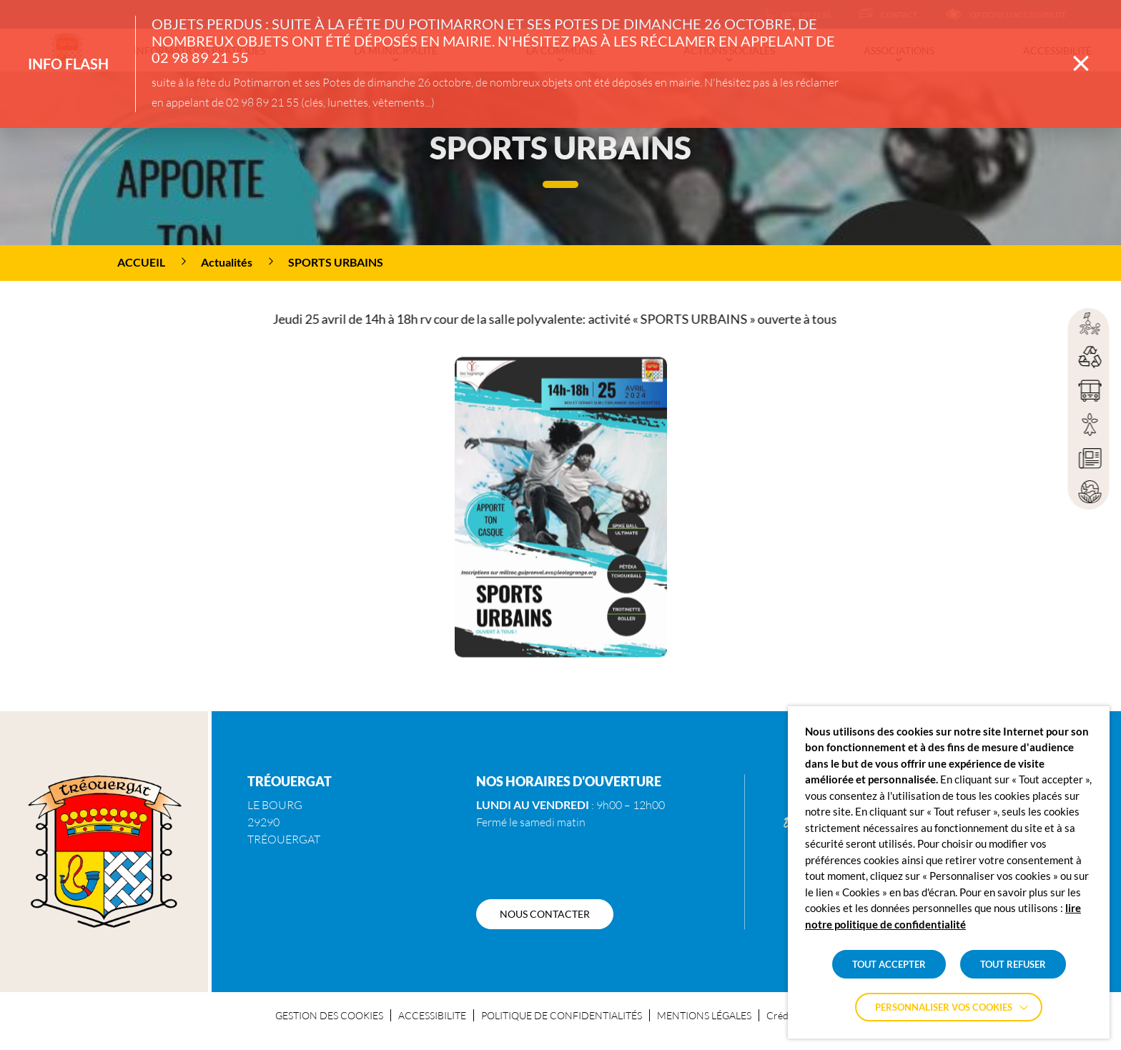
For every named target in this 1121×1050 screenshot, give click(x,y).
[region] (560, 263)
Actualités (226, 262)
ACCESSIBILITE (432, 1015)
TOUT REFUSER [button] (1013, 964)
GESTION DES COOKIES (329, 1015)
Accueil (141, 262)
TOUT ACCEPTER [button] (889, 964)
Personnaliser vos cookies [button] (943, 1007)
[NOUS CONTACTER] (544, 914)
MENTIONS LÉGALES (704, 1015)
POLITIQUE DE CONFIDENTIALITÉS (561, 1015)
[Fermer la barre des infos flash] (1081, 63)
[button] (561, 532)
